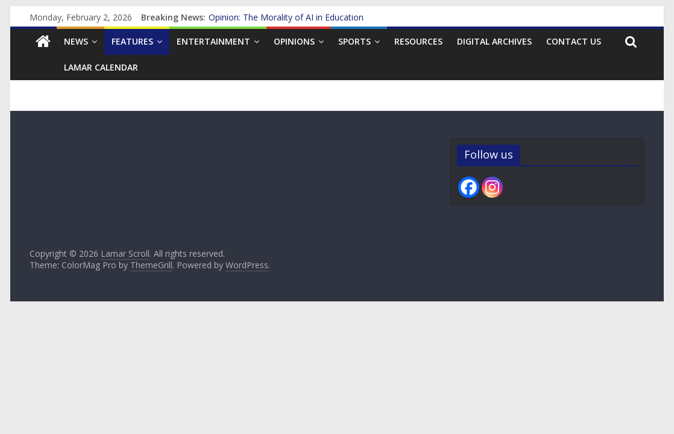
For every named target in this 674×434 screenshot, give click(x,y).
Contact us (573, 41)
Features (132, 41)
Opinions (294, 41)
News (76, 41)
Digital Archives (494, 41)
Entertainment (213, 41)
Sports (354, 41)
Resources (418, 41)
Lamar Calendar (101, 67)
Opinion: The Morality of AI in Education (286, 17)
